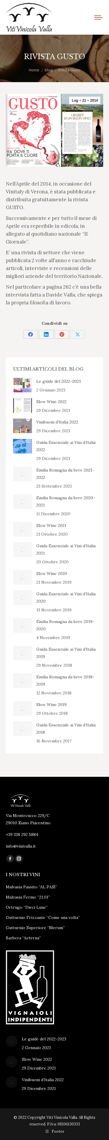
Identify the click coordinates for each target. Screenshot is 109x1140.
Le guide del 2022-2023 (58, 381)
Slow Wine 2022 (51, 401)
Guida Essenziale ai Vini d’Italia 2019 (66, 653)
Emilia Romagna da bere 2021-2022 (65, 473)
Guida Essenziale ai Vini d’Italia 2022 (66, 446)
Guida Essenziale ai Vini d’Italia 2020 (66, 597)
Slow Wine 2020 (51, 573)
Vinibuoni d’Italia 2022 (57, 422)
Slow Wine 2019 (51, 704)
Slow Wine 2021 (51, 525)
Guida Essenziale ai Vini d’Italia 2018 (66, 728)
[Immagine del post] (22, 385)
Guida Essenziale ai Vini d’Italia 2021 (66, 549)
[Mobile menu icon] (98, 17)
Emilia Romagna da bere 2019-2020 (65, 625)
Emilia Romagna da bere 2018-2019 (65, 680)
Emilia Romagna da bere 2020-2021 (65, 501)
